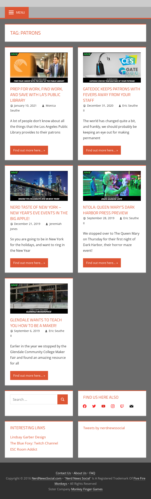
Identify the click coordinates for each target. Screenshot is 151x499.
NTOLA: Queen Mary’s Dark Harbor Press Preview (109, 210)
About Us (80, 473)
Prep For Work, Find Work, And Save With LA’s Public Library (36, 94)
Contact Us (63, 473)
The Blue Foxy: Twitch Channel (34, 443)
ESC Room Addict (23, 449)
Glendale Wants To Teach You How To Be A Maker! (36, 323)
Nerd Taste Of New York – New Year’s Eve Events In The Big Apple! (39, 213)
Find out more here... (28, 150)
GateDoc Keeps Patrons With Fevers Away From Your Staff (111, 94)
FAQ (92, 473)
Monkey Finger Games (87, 489)
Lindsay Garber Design (28, 437)
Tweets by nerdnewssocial (104, 428)
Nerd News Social (78, 478)
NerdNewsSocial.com (46, 478)
